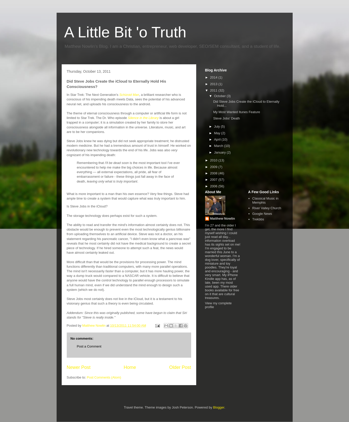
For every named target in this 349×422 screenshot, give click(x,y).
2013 (214, 84)
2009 (214, 167)
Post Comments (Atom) (104, 377)
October (220, 96)
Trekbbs (258, 219)
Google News (262, 214)
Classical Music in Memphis (265, 200)
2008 (214, 173)
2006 (214, 186)
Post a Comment (89, 346)
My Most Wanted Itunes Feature (236, 112)
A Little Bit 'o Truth (125, 32)
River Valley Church (266, 208)
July (217, 126)
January (220, 152)
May (217, 133)
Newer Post (79, 367)
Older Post (180, 367)
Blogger (218, 407)
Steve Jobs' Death (226, 118)
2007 (214, 180)
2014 (214, 77)
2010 (214, 160)
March (219, 146)
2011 (214, 90)
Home (130, 367)
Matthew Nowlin (222, 218)
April (218, 139)
